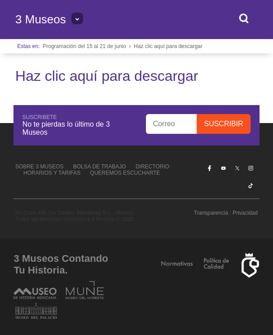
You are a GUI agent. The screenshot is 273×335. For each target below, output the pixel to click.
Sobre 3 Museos (39, 166)
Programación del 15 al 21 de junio (84, 46)
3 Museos (40, 19)
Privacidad (245, 213)
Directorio (152, 166)
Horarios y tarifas (51, 173)
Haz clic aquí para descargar (168, 46)
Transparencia (211, 213)
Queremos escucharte (125, 173)
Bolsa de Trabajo (99, 166)
